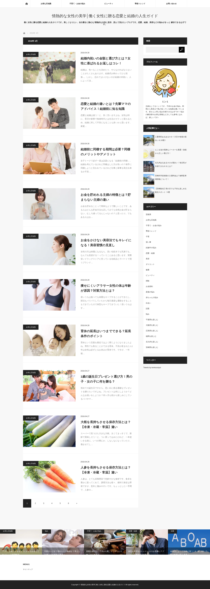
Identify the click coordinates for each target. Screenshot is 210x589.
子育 (147, 237)
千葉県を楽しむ (152, 320)
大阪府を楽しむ (152, 325)
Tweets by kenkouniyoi (152, 368)
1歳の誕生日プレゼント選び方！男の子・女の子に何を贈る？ (107, 379)
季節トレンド (140, 4)
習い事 (148, 242)
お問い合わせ (171, 4)
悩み (147, 314)
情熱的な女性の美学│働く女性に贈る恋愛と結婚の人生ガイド (105, 16)
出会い (148, 303)
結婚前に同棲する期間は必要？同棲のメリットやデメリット (105, 152)
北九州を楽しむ (152, 342)
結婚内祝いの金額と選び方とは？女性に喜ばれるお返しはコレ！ (106, 61)
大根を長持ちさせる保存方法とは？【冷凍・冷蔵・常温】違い (106, 424)
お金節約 (149, 286)
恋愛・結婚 (150, 253)
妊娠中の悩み (151, 248)
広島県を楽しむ (152, 331)
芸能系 (148, 214)
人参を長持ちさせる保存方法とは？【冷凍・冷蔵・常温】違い (106, 470)
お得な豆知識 (46, 4)
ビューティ (108, 4)
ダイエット (150, 264)
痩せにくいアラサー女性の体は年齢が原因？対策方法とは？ (106, 288)
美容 (147, 259)
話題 (147, 309)
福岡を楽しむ (151, 336)
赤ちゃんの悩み (152, 297)
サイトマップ (28, 569)
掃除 (147, 281)
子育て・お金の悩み (77, 4)
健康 (147, 270)
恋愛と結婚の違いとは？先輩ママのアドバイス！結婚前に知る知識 (106, 106)
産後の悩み (150, 292)
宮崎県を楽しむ (152, 347)
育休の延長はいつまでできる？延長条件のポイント (106, 333)
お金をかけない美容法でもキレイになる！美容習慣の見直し (106, 242)
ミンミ (165, 101)
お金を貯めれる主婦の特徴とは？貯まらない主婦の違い (106, 197)
